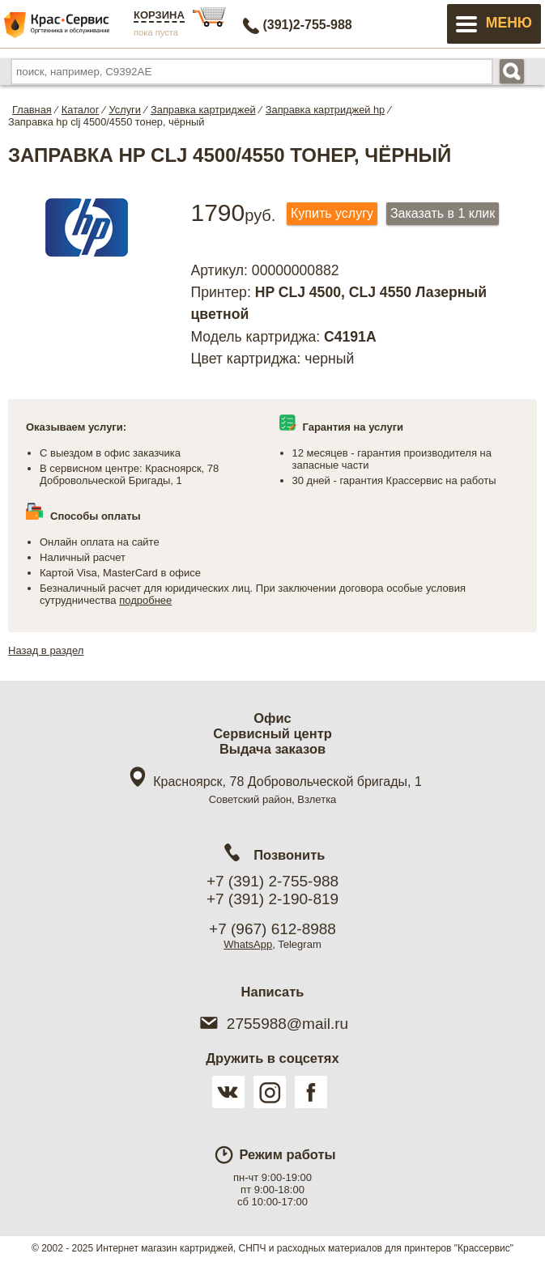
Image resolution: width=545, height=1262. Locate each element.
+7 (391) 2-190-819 (272, 898)
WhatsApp (248, 944)
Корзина (159, 15)
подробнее (145, 600)
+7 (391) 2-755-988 (272, 881)
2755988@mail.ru (272, 1023)
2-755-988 (297, 25)
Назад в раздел (45, 650)
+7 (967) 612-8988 (272, 928)
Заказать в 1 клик (442, 213)
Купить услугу (332, 213)
